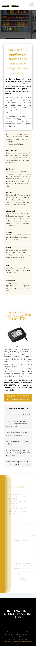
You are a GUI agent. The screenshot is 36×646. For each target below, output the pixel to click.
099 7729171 (18, 639)
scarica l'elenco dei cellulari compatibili (18, 398)
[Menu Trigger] (31, 4)
